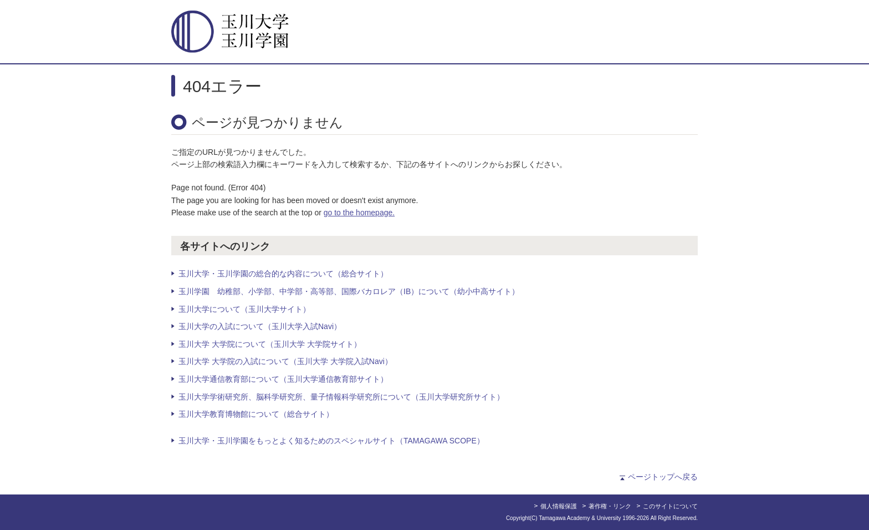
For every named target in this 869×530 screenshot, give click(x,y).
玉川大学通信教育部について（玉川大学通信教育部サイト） (283, 379)
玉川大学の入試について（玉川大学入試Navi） (259, 326)
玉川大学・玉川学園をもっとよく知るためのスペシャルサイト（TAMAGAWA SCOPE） (331, 440)
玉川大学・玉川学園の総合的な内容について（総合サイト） (283, 273)
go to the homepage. (359, 212)
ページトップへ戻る (663, 476)
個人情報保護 (558, 506)
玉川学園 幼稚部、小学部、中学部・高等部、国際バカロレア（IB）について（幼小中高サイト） (348, 291)
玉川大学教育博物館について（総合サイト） (256, 414)
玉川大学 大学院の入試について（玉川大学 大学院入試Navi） (285, 361)
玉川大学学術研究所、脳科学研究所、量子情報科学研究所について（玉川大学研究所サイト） (341, 396)
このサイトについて (670, 506)
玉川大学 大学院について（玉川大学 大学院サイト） (269, 344)
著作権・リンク (610, 506)
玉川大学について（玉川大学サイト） (244, 309)
